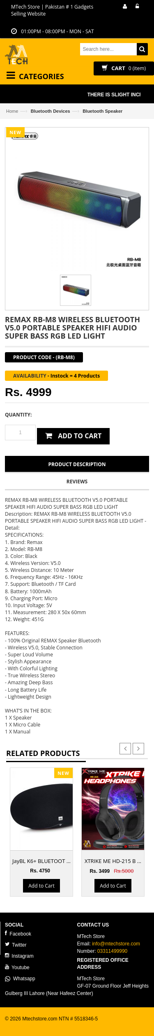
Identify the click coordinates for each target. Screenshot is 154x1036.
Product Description (77, 464)
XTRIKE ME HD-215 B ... (113, 861)
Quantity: (18, 414)
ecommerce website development (41, 1026)
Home (12, 111)
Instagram (19, 956)
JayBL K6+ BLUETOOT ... (41, 861)
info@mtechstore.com (116, 944)
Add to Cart (41, 885)
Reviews (77, 481)
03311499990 (112, 951)
